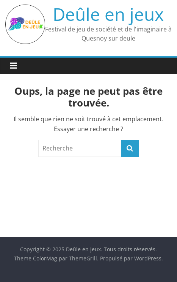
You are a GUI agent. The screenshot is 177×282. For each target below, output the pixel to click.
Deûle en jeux (108, 14)
